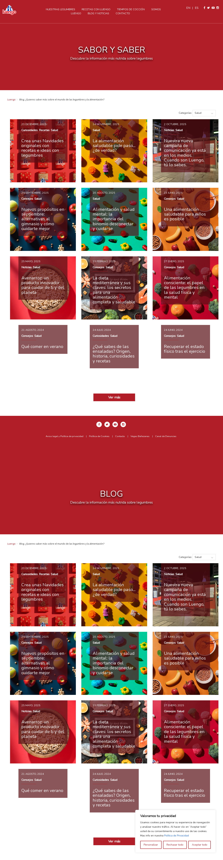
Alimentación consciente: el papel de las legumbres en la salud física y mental (184, 287)
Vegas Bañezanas (140, 436)
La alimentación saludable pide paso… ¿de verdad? (114, 145)
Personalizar (151, 844)
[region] (175, 831)
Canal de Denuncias (165, 436)
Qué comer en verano (42, 346)
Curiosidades (29, 130)
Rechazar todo (175, 844)
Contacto (123, 13)
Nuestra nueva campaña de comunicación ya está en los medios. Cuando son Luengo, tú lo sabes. (185, 153)
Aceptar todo (199, 844)
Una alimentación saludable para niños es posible (185, 214)
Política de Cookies (99, 436)
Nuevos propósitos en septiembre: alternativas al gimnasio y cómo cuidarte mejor (42, 219)
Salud (54, 130)
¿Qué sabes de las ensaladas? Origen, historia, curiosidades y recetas (114, 354)
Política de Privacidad (176, 835)
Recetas (44, 130)
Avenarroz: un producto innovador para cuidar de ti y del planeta (42, 285)
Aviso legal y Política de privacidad (64, 436)
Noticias (169, 130)
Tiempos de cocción (131, 9)
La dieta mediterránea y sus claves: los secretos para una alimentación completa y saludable (114, 290)
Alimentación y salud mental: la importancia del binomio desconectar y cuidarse (114, 219)
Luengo (11, 99)
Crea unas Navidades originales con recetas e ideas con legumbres (42, 148)
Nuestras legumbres (60, 9)
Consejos (27, 199)
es (197, 8)
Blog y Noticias (98, 13)
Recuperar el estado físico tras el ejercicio (184, 349)
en (189, 8)
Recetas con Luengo (96, 9)
